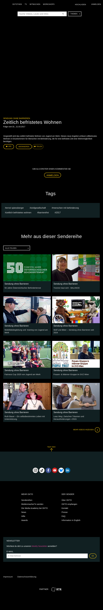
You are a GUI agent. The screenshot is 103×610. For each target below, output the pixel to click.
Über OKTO (67, 500)
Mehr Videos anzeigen (86, 429)
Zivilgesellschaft (38, 208)
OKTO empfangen (69, 504)
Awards (24, 520)
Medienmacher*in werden (32, 504)
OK (93, 555)
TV (26, 4)
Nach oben (51, 448)
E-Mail (10, 551)
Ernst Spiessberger (15, 208)
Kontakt (65, 508)
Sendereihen (26, 500)
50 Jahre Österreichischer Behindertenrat (22, 288)
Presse (65, 512)
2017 (58, 212)
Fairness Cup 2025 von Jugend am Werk (22, 374)
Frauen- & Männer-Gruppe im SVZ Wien (71, 374)
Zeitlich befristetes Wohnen (18, 212)
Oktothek (17, 4)
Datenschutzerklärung (26, 576)
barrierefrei (43, 212)
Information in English (71, 520)
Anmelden (53, 175)
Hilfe (23, 516)
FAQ (63, 516)
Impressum (8, 576)
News (23, 512)
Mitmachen (35, 4)
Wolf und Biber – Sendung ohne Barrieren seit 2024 (76, 330)
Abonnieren (23, 146)
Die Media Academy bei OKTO (34, 508)
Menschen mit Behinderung (66, 208)
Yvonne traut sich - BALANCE (66, 288)
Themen (75, 14)
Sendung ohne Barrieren (16, 118)
